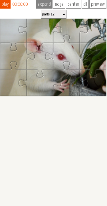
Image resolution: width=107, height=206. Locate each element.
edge (59, 4)
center (73, 4)
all (85, 4)
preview (98, 4)
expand (44, 4)
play (5, 4)
